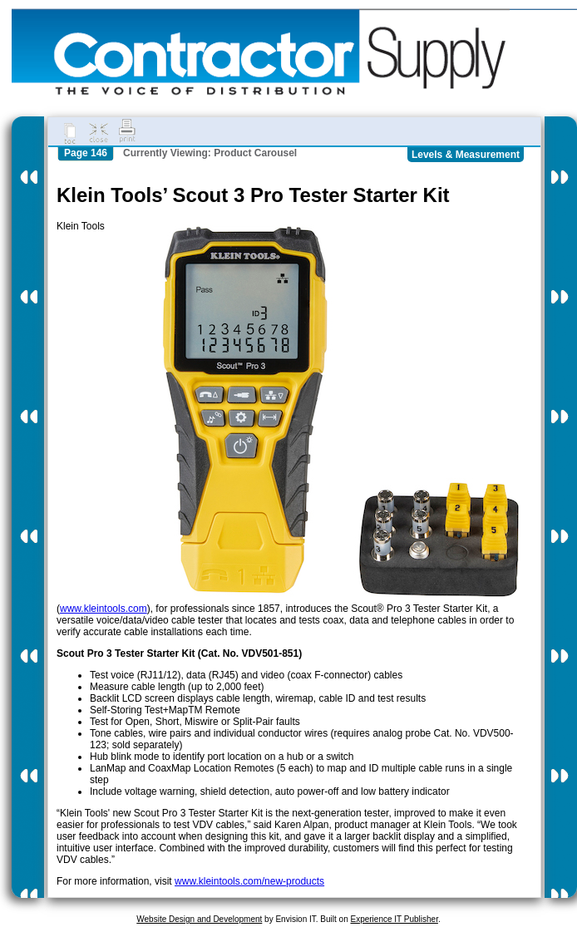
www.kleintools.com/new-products (249, 881)
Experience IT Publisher (393, 919)
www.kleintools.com (103, 608)
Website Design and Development (199, 919)
